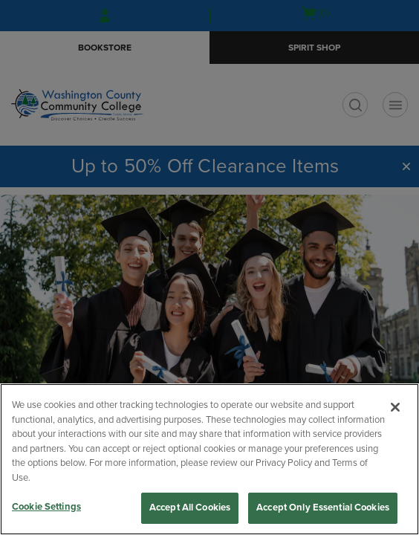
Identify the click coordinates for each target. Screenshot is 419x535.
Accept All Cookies (189, 507)
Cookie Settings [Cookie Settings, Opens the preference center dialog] (46, 507)
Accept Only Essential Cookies (322, 507)
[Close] (395, 407)
